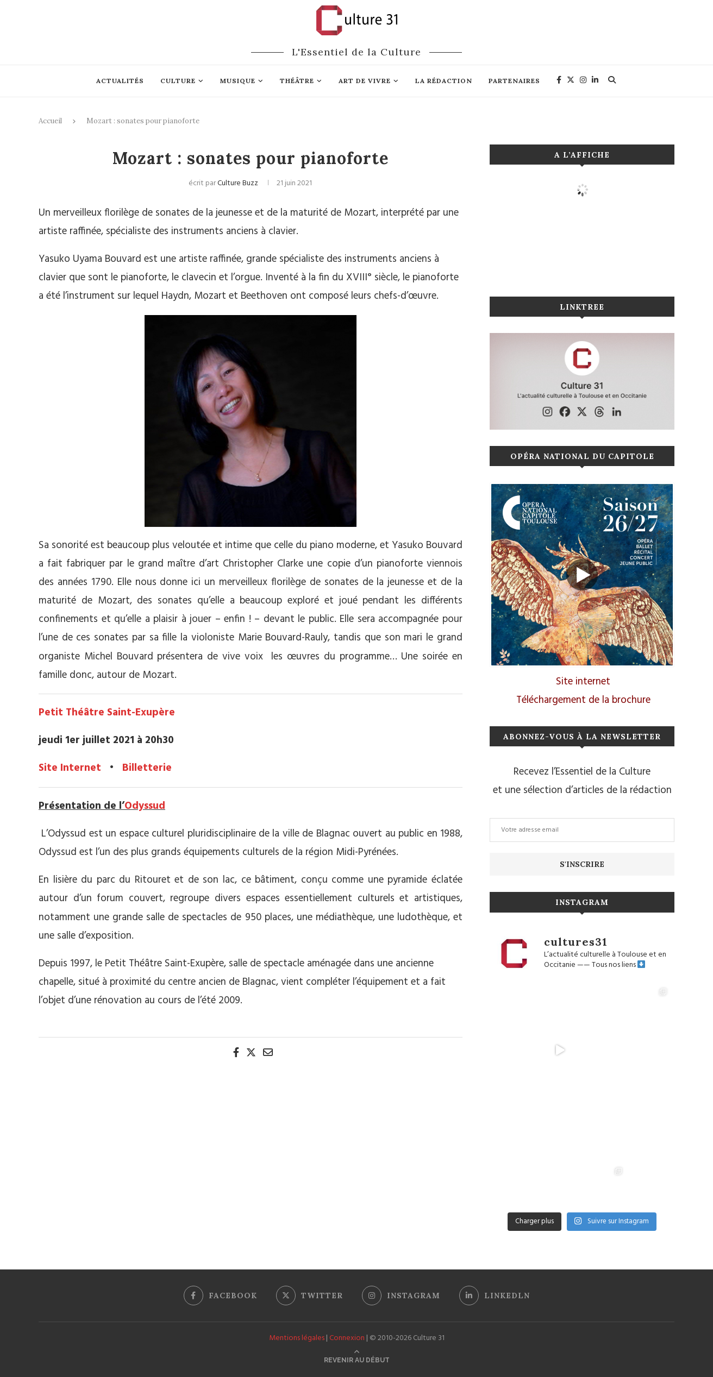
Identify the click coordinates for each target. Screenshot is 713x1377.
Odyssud (144, 806)
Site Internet (70, 768)
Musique (237, 81)
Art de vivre (365, 81)
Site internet (583, 682)
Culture (178, 81)
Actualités (120, 81)
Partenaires (514, 81)
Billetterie (147, 768)
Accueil (50, 120)
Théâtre (297, 81)
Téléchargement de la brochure (583, 700)
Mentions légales (296, 1338)
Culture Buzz (237, 183)
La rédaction (443, 81)
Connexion (347, 1338)
